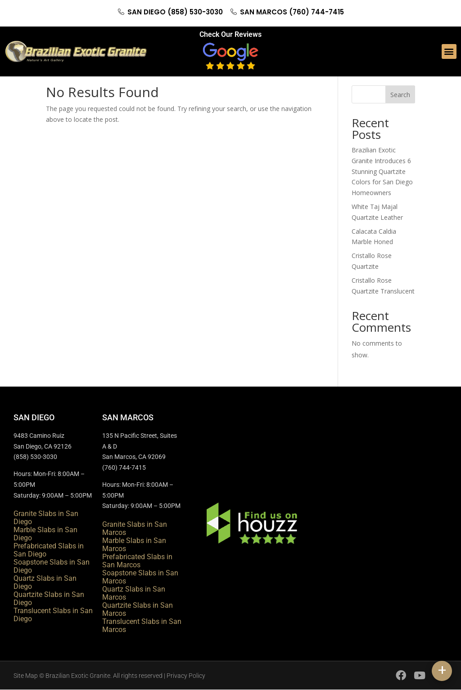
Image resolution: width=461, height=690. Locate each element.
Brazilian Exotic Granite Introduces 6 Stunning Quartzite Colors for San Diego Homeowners (382, 171)
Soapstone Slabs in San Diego (52, 566)
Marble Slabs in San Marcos (134, 544)
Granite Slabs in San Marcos (134, 528)
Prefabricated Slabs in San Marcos (137, 560)
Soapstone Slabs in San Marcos (140, 577)
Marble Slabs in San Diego (45, 533)
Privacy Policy (186, 675)
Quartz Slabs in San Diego (45, 582)
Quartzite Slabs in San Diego (49, 598)
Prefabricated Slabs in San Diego (49, 550)
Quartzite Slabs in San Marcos (137, 609)
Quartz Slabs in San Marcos (133, 593)
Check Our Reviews (230, 34)
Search (400, 94)
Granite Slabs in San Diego (46, 517)
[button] (449, 51)
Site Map (26, 675)
